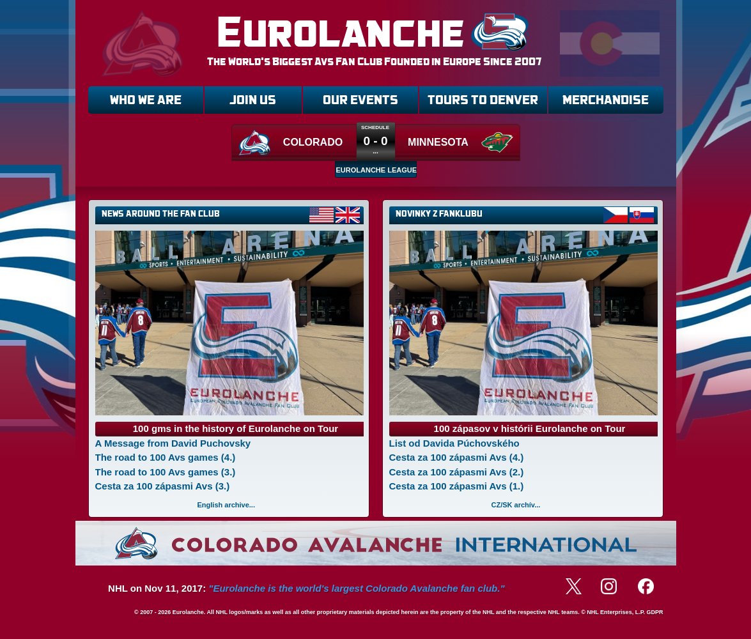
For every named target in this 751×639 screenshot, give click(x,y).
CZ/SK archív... (516, 505)
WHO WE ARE (146, 100)
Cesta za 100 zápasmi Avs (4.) (456, 457)
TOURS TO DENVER (483, 100)
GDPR (654, 612)
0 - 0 (375, 141)
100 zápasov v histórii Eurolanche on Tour (530, 428)
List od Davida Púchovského (454, 443)
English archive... (226, 505)
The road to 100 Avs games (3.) (165, 471)
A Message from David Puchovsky (173, 443)
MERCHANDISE (605, 100)
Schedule (375, 127)
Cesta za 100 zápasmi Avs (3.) (162, 486)
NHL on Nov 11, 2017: (306, 588)
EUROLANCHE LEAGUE (376, 170)
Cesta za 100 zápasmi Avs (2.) (456, 471)
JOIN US (252, 100)
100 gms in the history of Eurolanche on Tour (235, 428)
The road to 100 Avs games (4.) (165, 457)
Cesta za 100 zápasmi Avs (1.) (456, 486)
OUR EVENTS (360, 100)
